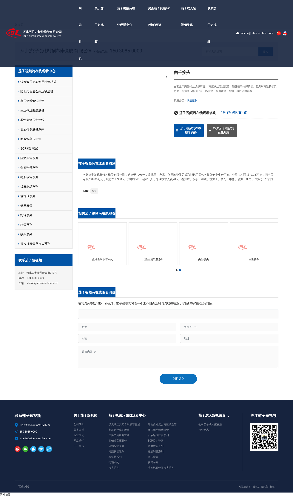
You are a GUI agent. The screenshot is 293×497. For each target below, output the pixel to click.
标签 (272, 486)
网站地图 (5, 494)
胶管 (94, 191)
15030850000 (233, 112)
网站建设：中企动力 (249, 486)
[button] (177, 270)
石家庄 (264, 486)
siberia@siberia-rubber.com (254, 33)
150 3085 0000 (35, 278)
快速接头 (192, 100)
